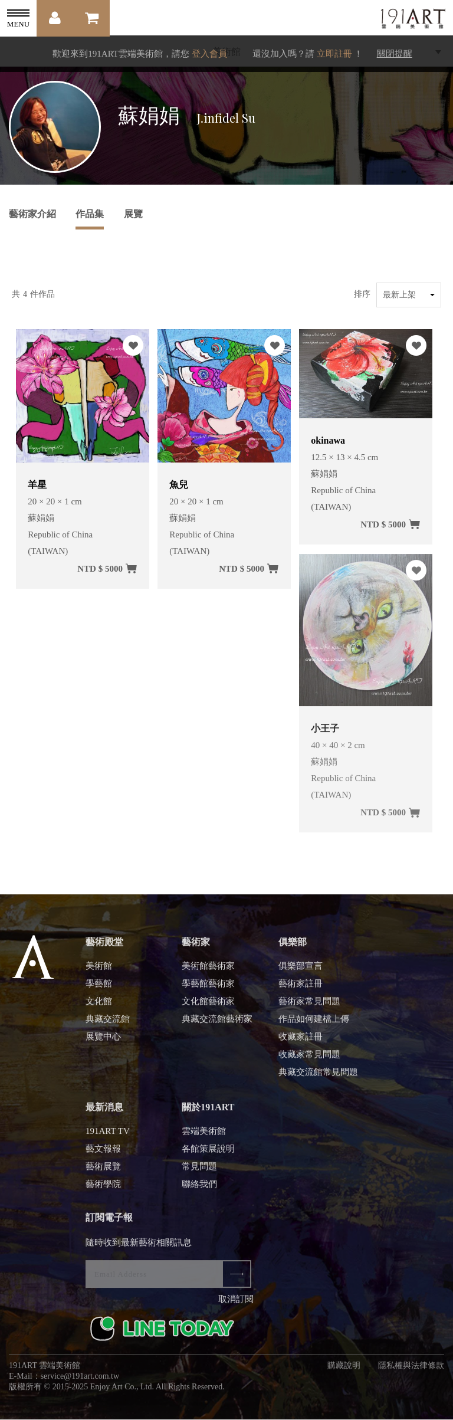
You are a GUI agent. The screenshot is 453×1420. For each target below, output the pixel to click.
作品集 (90, 214)
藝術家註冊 (300, 988)
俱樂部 (292, 947)
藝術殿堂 (104, 947)
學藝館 (99, 988)
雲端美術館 (204, 1135)
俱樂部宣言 (300, 970)
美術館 (99, 970)
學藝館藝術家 (208, 988)
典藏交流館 (108, 1023)
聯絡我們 (199, 1188)
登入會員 (209, 53)
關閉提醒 (394, 53)
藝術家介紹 (32, 214)
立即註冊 (334, 53)
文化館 (99, 1006)
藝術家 (196, 947)
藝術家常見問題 (309, 1006)
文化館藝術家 (208, 1006)
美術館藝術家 (208, 970)
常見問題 (199, 1171)
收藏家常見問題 (309, 1059)
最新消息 (104, 1112)
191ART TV (108, 1135)
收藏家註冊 (300, 1041)
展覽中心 (103, 1041)
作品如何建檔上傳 (313, 1023)
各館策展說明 (208, 1153)
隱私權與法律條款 (411, 1370)
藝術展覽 (103, 1171)
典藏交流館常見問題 (318, 1076)
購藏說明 (343, 1370)
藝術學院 (103, 1188)
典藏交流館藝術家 (217, 1023)
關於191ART (208, 1112)
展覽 (133, 214)
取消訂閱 (236, 1304)
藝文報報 (103, 1153)
